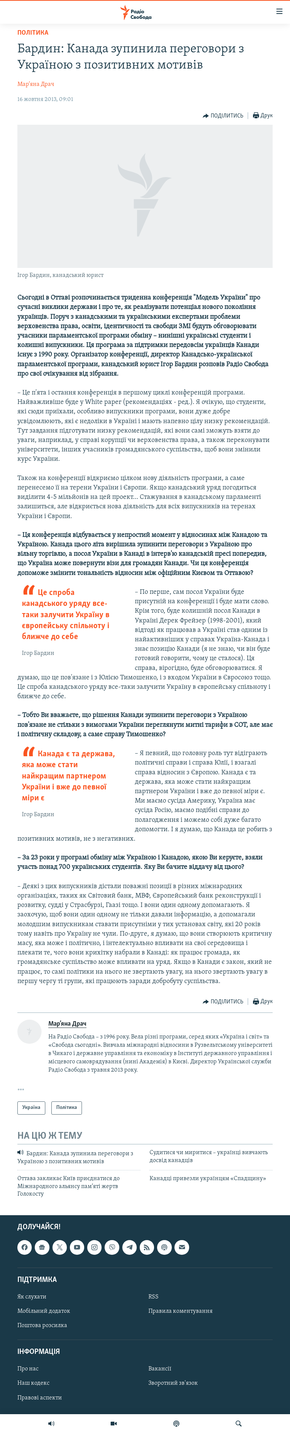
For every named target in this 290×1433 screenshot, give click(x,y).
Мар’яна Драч (35, 84)
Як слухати (31, 1297)
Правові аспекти (39, 1398)
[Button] (223, 116)
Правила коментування (180, 1311)
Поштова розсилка (42, 1326)
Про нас (28, 1369)
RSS (153, 1297)
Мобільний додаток (43, 1311)
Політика (32, 33)
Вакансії (159, 1369)
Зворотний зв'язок (173, 1384)
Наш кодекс (33, 1384)
